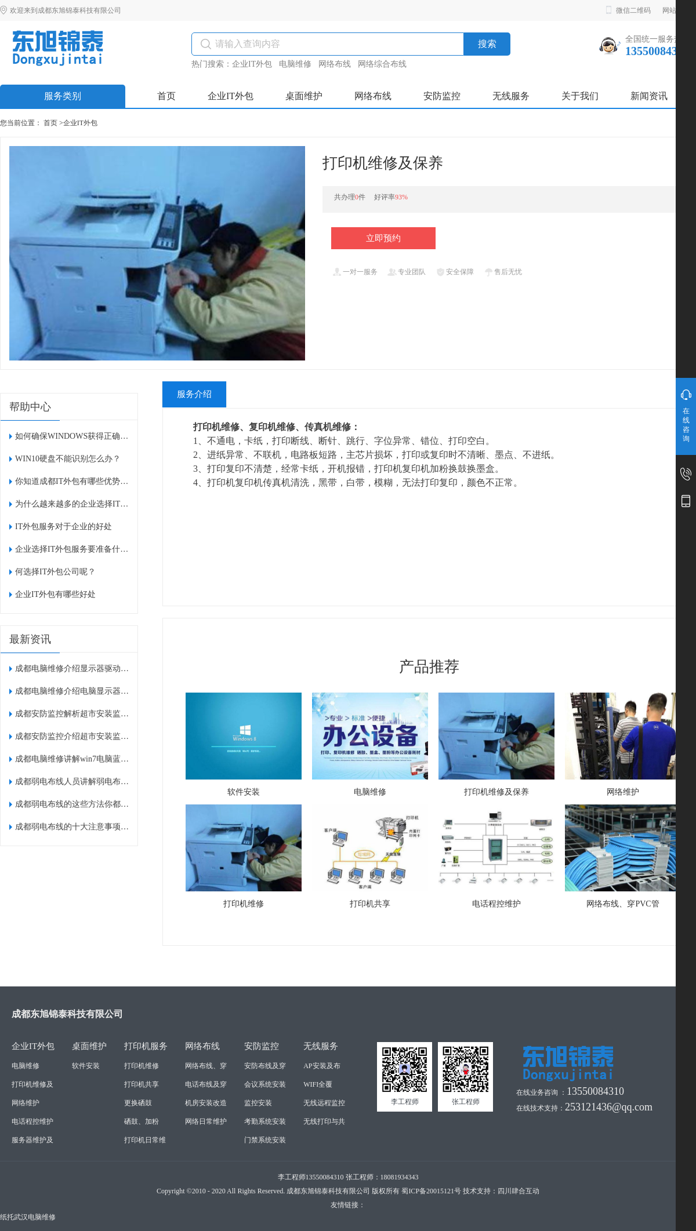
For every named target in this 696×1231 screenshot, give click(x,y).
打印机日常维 (145, 1140)
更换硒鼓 (138, 1103)
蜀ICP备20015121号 (431, 1191)
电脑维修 (295, 64)
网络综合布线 (382, 64)
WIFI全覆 (317, 1084)
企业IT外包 (252, 64)
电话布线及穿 (206, 1084)
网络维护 (25, 1103)
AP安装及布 (321, 1066)
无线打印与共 (324, 1121)
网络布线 (334, 64)
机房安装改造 (206, 1103)
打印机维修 (141, 1066)
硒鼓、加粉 (141, 1121)
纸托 (7, 1217)
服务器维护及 (32, 1140)
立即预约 (383, 238)
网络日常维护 (206, 1121)
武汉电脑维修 (35, 1217)
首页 (50, 123)
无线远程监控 (324, 1103)
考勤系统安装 (265, 1121)
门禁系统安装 (265, 1140)
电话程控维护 (32, 1121)
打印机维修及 (32, 1084)
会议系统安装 (265, 1084)
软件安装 (86, 1066)
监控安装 (258, 1103)
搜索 (487, 44)
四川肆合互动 (518, 1191)
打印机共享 (141, 1084)
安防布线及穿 (265, 1066)
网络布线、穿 (206, 1066)
